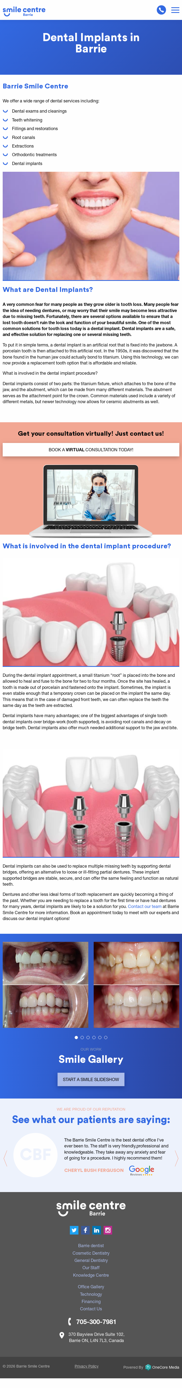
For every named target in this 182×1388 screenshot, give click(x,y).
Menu (175, 10)
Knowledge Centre (91, 1275)
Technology (91, 1294)
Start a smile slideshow (91, 1079)
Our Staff (91, 1267)
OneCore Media (161, 1367)
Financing (91, 1301)
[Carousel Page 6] (105, 1037)
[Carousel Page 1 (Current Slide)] (76, 1037)
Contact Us (91, 1308)
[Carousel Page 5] (99, 1037)
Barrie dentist (91, 1245)
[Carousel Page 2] (82, 1037)
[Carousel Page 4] (94, 1037)
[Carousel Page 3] (88, 1037)
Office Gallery (91, 1286)
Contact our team (145, 906)
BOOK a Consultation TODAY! (91, 449)
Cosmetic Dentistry (91, 1252)
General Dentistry (91, 1260)
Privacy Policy (86, 1366)
